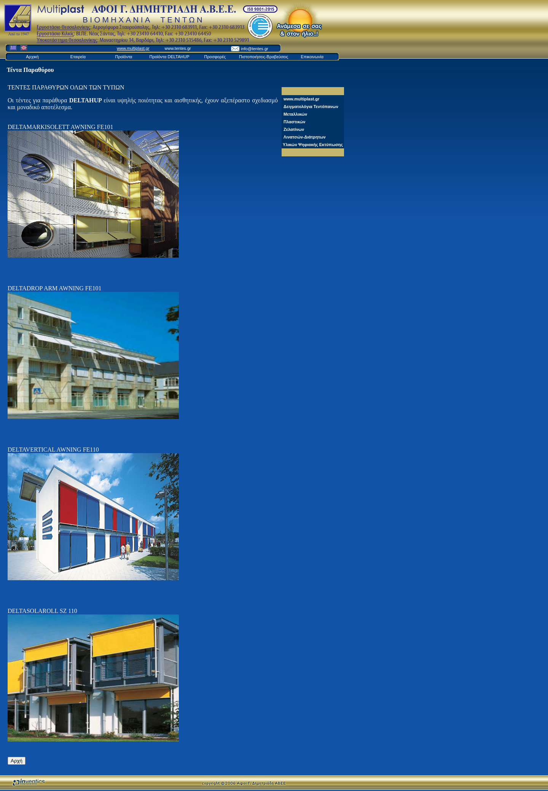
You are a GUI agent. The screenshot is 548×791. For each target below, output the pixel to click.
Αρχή (16, 761)
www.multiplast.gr (133, 48)
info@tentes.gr (254, 48)
